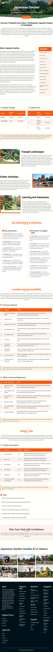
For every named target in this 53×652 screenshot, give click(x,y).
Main (45, 632)
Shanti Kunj (42, 61)
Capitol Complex (34, 612)
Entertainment (47, 608)
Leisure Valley (22, 622)
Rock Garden (22, 593)
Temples (4, 618)
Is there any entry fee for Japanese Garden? (12, 505)
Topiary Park (42, 92)
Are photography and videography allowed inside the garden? (16, 513)
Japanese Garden (21, 616)
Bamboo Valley (43, 67)
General (45, 613)
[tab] (26, 498)
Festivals (45, 626)
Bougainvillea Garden (44, 73)
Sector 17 (21, 608)
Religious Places (22, 591)
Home (3, 633)
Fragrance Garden (44, 89)
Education (46, 606)
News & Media (47, 617)
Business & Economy (46, 593)
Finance (45, 610)
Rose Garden (42, 55)
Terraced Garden (43, 58)
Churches (4, 625)
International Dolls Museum (34, 598)
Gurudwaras (4, 620)
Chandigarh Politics (46, 597)
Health (45, 615)
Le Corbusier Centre (22, 619)
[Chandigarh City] (6, 3)
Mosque (4, 623)
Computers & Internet (46, 603)
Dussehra (33, 624)
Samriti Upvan (43, 64)
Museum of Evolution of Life (34, 590)
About (3, 635)
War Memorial (22, 613)
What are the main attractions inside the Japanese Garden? (15, 509)
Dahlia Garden (43, 82)
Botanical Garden (43, 52)
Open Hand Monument (33, 605)
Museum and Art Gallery (22, 625)
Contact (4, 637)
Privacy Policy (5, 640)
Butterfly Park (43, 76)
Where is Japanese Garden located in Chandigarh (13, 498)
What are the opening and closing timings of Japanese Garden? (16, 502)
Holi (31, 627)
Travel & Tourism (45, 629)
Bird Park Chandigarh (44, 70)
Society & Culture (46, 624)
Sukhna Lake (22, 611)
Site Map (4, 642)
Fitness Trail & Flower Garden (44, 86)
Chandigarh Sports (46, 600)
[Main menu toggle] (49, 2)
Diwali (32, 629)
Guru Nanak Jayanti (35, 622)
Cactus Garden (43, 79)
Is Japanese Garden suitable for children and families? (14, 517)
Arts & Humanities (46, 590)
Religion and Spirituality (46, 620)
